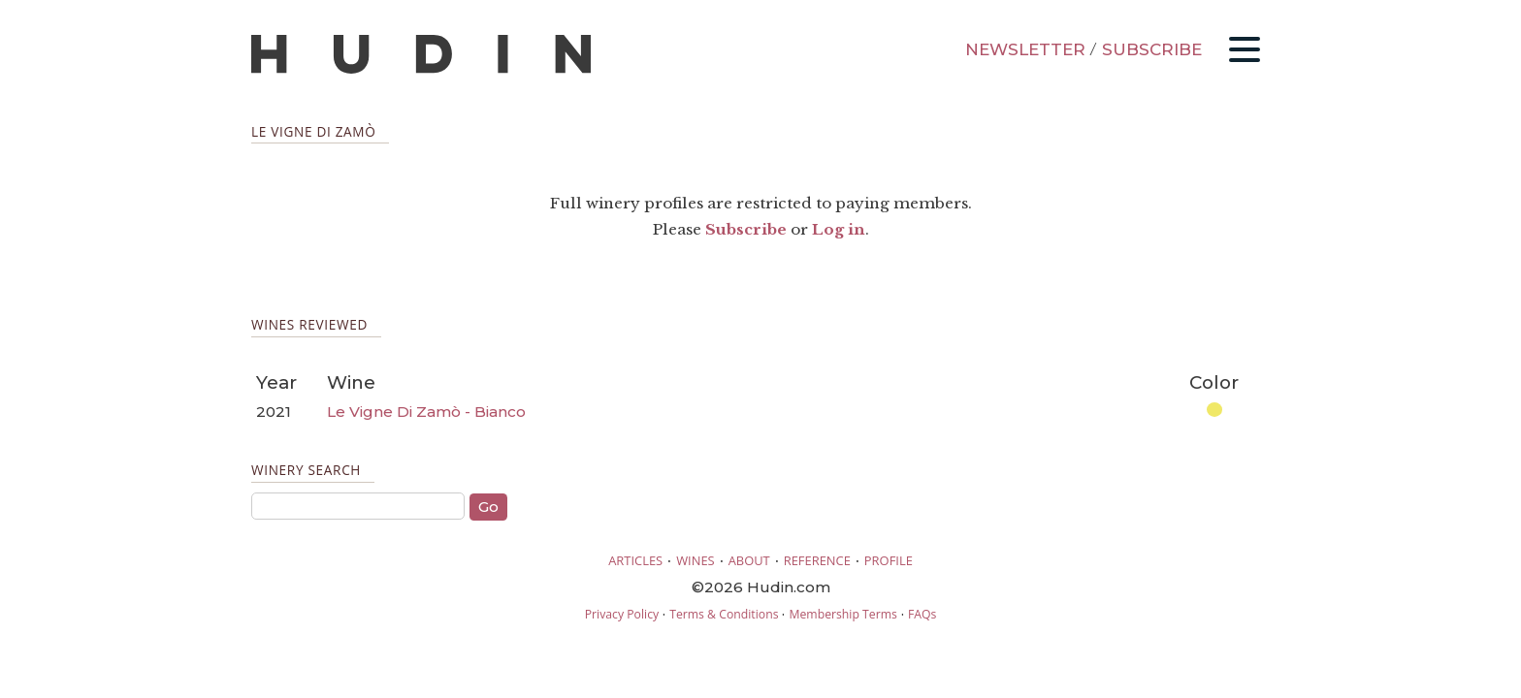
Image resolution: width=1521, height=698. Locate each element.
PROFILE (888, 560)
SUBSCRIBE (1152, 49)
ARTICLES (635, 560)
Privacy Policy (622, 614)
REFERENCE (817, 560)
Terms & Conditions (723, 614)
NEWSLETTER (1025, 49)
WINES (695, 560)
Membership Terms (842, 614)
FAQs (922, 614)
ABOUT (749, 560)
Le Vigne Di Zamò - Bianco (426, 411)
